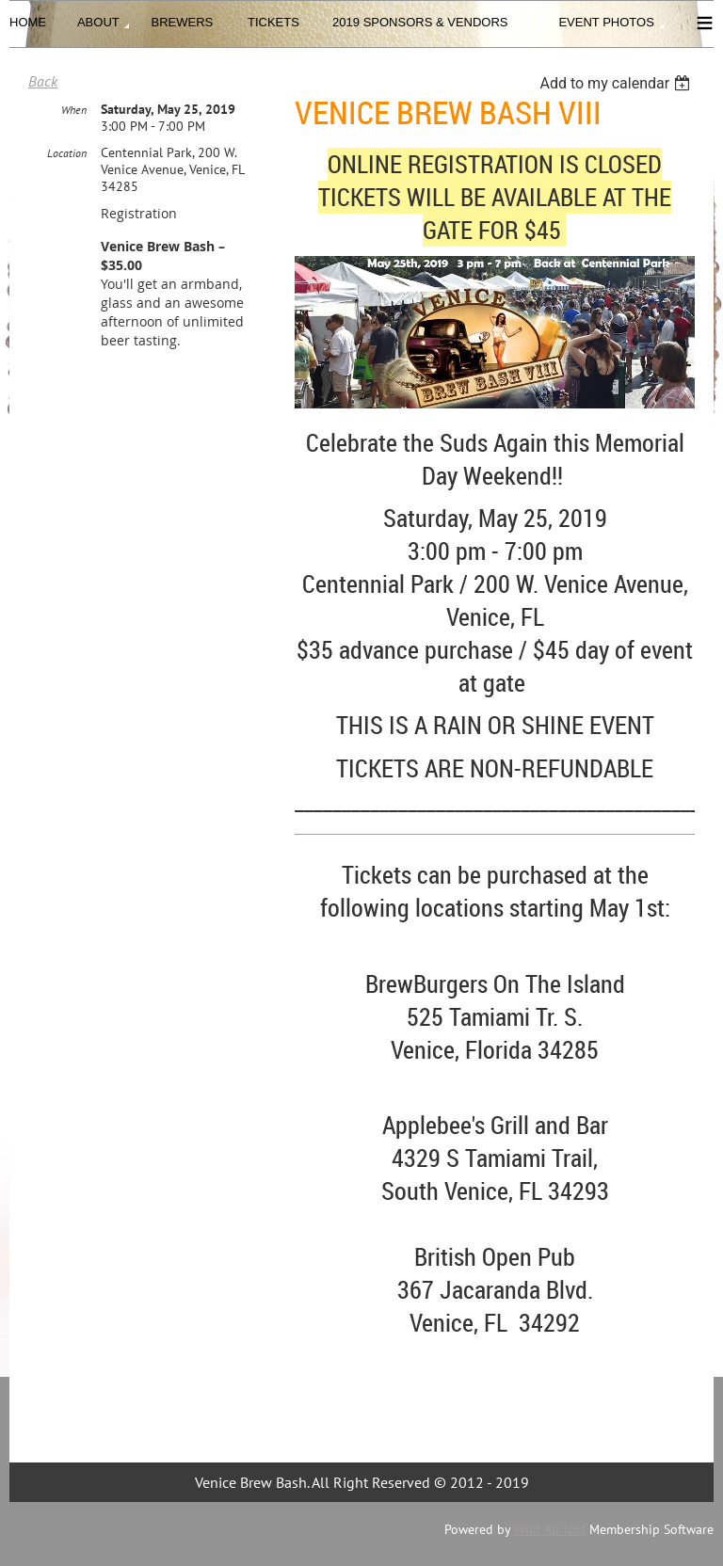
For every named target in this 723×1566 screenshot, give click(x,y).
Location (67, 153)
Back (42, 81)
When (74, 110)
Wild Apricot (550, 1529)
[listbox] (617, 83)
